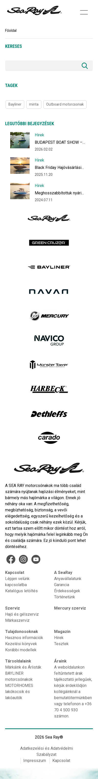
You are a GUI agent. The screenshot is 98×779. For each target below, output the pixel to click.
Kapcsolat (14, 572)
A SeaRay (63, 572)
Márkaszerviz (17, 620)
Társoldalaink (18, 661)
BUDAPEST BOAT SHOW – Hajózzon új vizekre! (58, 143)
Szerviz (12, 608)
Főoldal (11, 30)
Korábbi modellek (20, 649)
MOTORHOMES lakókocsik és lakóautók (19, 691)
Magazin (62, 631)
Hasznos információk (24, 637)
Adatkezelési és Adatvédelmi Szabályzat (46, 751)
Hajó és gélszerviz (22, 614)
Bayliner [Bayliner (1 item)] (14, 104)
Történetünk (64, 597)
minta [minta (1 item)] (34, 104)
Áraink (60, 661)
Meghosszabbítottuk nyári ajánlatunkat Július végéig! (58, 194)
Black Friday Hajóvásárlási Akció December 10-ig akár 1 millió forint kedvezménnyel (61, 168)
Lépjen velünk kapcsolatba (17, 581)
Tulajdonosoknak (21, 631)
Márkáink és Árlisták (23, 667)
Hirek (39, 135)
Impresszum (34, 760)
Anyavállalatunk (67, 578)
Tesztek (61, 643)
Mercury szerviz (70, 608)
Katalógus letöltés (21, 590)
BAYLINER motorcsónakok (19, 676)
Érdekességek (67, 590)
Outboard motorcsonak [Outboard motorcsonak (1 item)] (65, 104)
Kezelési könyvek (21, 643)
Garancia (61, 584)
